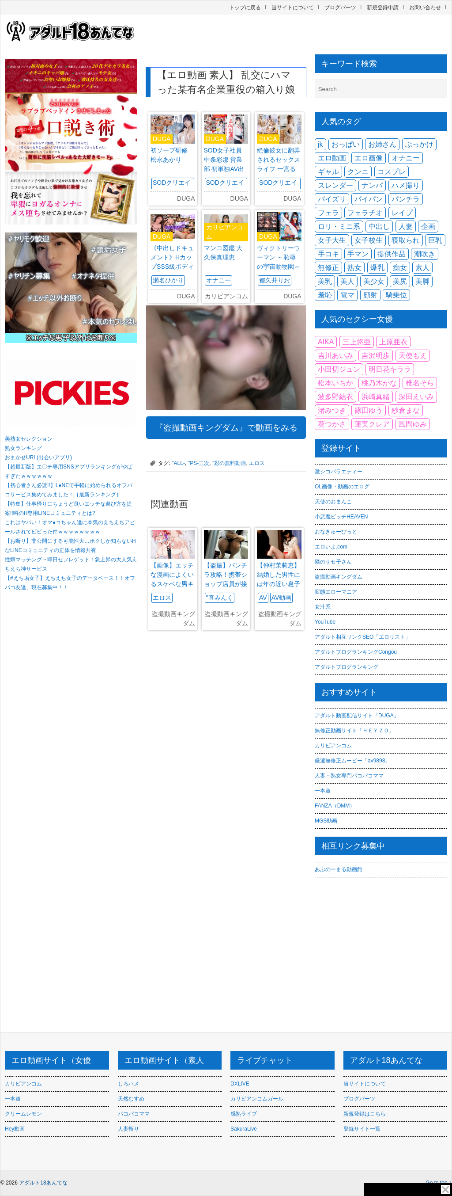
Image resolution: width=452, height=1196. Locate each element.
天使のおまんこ (333, 502)
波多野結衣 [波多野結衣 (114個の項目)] (335, 396)
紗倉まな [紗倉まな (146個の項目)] (406, 410)
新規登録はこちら (364, 1114)
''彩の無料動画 (229, 463)
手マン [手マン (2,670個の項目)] (358, 254)
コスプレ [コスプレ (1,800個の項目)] (391, 171)
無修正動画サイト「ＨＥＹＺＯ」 (354, 731)
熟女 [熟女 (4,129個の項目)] (354, 267)
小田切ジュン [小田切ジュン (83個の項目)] (339, 369)
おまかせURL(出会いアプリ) (38, 457)
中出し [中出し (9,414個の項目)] (379, 226)
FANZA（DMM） (335, 806)
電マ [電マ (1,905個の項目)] (347, 295)
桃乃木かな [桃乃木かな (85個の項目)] (379, 383)
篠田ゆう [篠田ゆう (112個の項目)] (368, 410)
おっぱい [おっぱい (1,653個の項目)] (345, 144)
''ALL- (178, 463)
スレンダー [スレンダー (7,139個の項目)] (335, 185)
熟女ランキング (23, 448)
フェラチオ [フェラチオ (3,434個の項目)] (365, 213)
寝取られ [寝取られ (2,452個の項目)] (406, 240)
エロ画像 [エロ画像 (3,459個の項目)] (368, 158)
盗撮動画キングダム (338, 577)
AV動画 (281, 597)
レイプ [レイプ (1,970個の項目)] (402, 213)
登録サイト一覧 (361, 1129)
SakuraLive (243, 1129)
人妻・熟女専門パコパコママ (349, 776)
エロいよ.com (331, 547)
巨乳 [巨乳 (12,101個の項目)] (435, 240)
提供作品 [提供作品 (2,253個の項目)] (391, 254)
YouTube (325, 622)
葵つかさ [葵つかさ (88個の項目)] (332, 424)
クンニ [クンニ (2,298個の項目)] (358, 171)
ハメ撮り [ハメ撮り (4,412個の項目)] (406, 185)
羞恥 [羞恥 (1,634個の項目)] (325, 295)
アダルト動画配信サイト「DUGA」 (357, 715)
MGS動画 (326, 821)
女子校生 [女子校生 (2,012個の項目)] (368, 240)
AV (263, 597)
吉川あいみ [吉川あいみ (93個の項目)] (335, 355)
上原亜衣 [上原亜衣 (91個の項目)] (393, 342)
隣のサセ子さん (333, 562)
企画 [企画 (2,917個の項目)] (428, 226)
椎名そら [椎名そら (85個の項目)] (420, 383)
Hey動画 (15, 1129)
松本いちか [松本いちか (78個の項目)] (335, 383)
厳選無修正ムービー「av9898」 (352, 761)
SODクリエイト (172, 187)
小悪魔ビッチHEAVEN (341, 517)
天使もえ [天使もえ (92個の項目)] (413, 355)
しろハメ (128, 1084)
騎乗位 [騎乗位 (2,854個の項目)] (396, 295)
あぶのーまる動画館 (338, 869)
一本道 (323, 791)
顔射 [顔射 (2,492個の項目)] (370, 295)
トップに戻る (245, 7)
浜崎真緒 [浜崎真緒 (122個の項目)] (376, 396)
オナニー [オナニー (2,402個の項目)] (406, 158)
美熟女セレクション (29, 439)
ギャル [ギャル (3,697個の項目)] (328, 171)
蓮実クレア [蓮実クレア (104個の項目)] (372, 424)
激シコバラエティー (338, 471)
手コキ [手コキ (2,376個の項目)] (328, 254)
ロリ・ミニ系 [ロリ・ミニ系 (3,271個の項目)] (339, 226)
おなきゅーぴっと (336, 532)
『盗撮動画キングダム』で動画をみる (226, 427)
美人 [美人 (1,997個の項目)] (347, 281)
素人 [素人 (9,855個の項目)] (422, 267)
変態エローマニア (336, 592)
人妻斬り (128, 1129)
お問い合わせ (425, 7)
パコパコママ (134, 1114)
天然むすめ (131, 1099)
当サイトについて (292, 7)
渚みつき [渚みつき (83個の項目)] (332, 410)
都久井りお (274, 280)
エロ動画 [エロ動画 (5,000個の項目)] (332, 158)
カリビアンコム (333, 746)
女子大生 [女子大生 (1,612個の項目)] (332, 240)
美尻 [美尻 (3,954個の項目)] (400, 281)
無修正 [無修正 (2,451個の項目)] (328, 267)
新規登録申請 (383, 7)
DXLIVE (239, 1084)
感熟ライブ (243, 1114)
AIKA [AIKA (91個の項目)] (326, 342)
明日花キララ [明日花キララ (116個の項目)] (390, 369)
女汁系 (323, 607)
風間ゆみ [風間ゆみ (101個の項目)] (413, 424)
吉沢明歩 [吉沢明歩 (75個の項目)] (376, 355)
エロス (257, 463)
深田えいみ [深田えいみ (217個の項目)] (416, 396)
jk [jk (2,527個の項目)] (320, 144)
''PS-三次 (199, 463)
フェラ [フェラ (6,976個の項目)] (328, 213)
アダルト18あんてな (43, 1183)
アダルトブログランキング (346, 667)
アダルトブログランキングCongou (356, 652)
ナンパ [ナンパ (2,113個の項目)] (372, 185)
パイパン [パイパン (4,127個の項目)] (368, 199)
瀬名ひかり (168, 280)
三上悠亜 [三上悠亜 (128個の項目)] (357, 342)
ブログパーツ (340, 7)
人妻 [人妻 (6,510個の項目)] (406, 226)
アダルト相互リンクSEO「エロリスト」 (363, 637)
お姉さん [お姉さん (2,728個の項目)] (382, 144)
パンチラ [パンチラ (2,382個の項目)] (406, 199)
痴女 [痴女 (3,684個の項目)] (400, 267)
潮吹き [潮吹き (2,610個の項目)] (424, 254)
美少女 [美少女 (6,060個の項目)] (373, 281)
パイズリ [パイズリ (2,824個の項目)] (332, 199)
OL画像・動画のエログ (342, 487)
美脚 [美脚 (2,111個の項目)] (422, 281)
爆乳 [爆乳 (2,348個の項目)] (377, 267)
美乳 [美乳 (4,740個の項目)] (325, 281)
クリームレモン (23, 1114)
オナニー (218, 280)
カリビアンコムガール (256, 1099)
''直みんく (219, 597)
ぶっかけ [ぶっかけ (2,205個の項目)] (419, 144)
